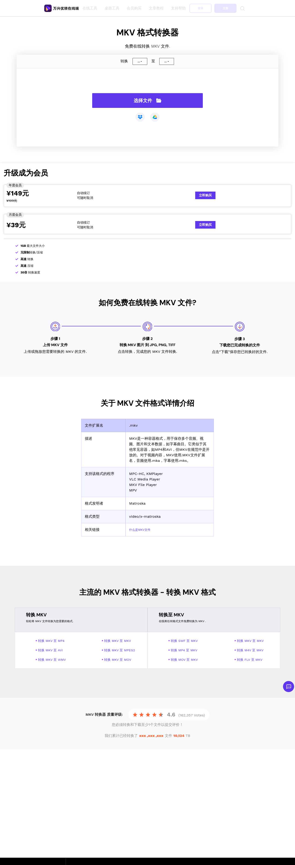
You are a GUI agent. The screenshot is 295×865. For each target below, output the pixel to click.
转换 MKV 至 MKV (117, 641)
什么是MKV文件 (142, 529)
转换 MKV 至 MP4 (51, 641)
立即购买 (205, 195)
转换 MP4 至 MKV (184, 650)
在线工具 (90, 8)
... (139, 61)
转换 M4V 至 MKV (250, 650)
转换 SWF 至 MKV (184, 641)
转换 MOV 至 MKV (184, 659)
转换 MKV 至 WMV (52, 659)
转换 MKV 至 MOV (117, 659)
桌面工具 (113, 8)
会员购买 (135, 8)
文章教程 (157, 8)
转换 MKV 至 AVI (50, 650)
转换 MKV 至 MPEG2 (119, 650)
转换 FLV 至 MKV (250, 659)
